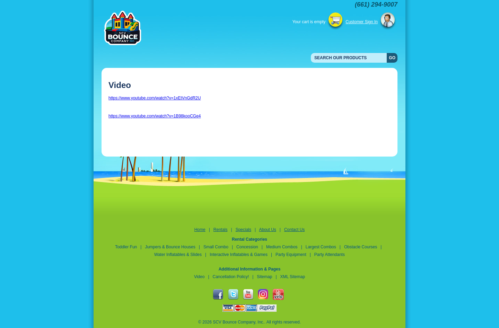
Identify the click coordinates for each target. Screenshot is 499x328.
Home (199, 229)
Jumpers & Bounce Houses (170, 247)
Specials (243, 229)
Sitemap (264, 276)
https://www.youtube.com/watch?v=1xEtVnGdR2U (154, 98)
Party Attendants (329, 254)
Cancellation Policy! (231, 276)
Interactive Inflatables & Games (239, 254)
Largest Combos (321, 247)
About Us (267, 229)
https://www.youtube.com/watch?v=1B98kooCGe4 (154, 116)
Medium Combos (282, 247)
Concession (247, 247)
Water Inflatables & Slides (178, 254)
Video (199, 276)
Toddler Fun (126, 247)
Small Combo (216, 247)
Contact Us (294, 229)
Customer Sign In (361, 21)
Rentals (220, 229)
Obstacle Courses (360, 247)
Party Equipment (290, 254)
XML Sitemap (292, 276)
